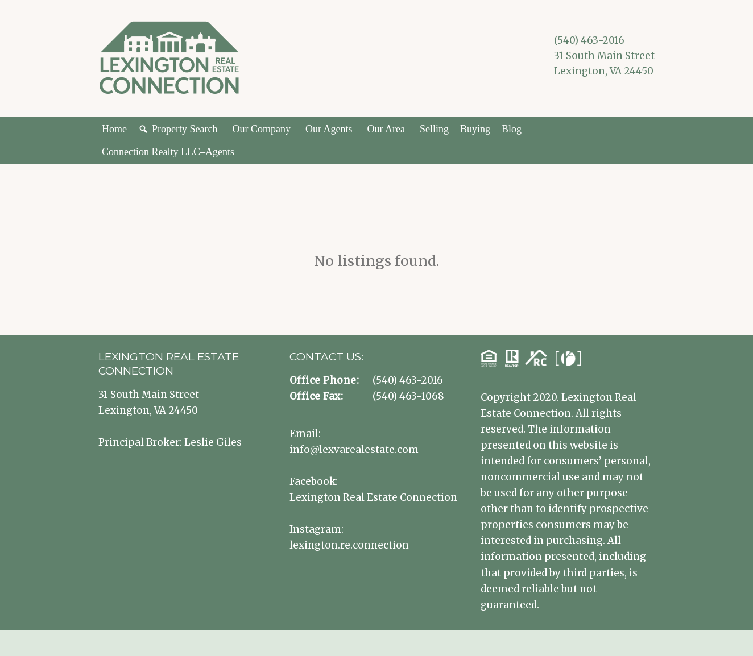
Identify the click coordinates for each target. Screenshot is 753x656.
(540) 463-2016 (589, 40)
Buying (475, 129)
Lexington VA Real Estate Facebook (562, 88)
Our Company (261, 129)
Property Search (184, 129)
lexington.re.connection (349, 545)
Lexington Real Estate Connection (373, 497)
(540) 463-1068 (408, 396)
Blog (512, 129)
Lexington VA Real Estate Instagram (579, 88)
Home (114, 129)
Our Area (385, 129)
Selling (434, 129)
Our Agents (329, 129)
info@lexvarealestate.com (354, 449)
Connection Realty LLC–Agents (168, 151)
